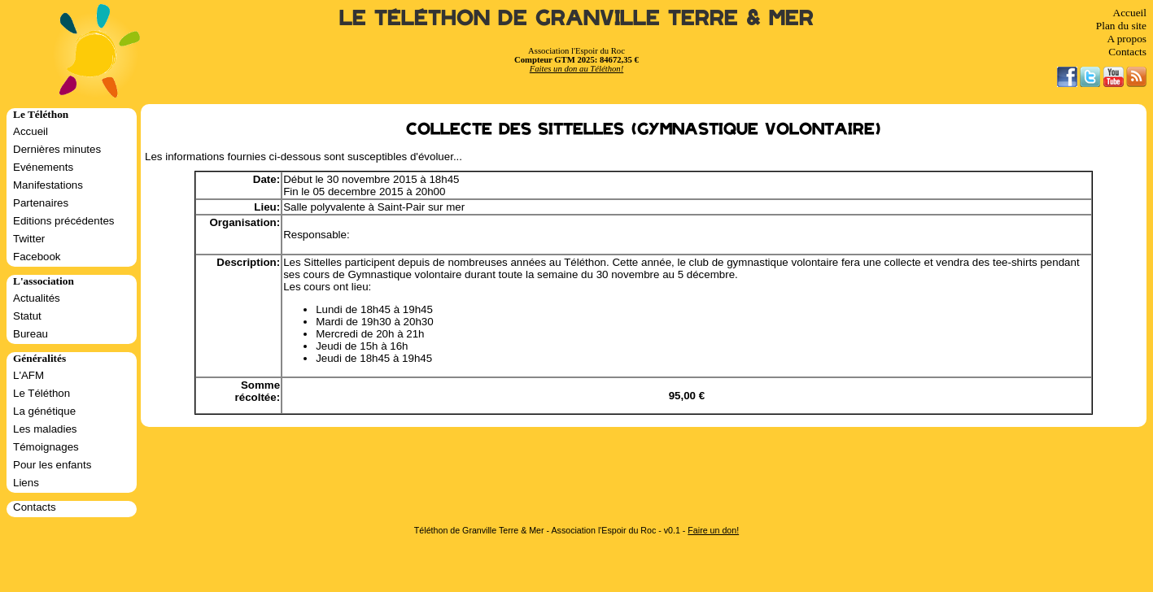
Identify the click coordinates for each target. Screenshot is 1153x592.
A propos (1126, 39)
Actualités (36, 298)
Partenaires (40, 203)
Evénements (43, 167)
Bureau (30, 334)
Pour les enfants (52, 465)
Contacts (1127, 52)
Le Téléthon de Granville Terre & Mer (576, 18)
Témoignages (46, 447)
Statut (27, 316)
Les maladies (45, 429)
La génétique (44, 411)
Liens (26, 483)
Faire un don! (713, 530)
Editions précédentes (63, 221)
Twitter (29, 239)
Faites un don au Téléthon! (576, 68)
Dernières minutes (57, 149)
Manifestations (48, 185)
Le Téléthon (41, 393)
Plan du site (1121, 26)
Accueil (1129, 13)
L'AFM (28, 375)
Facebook (37, 256)
